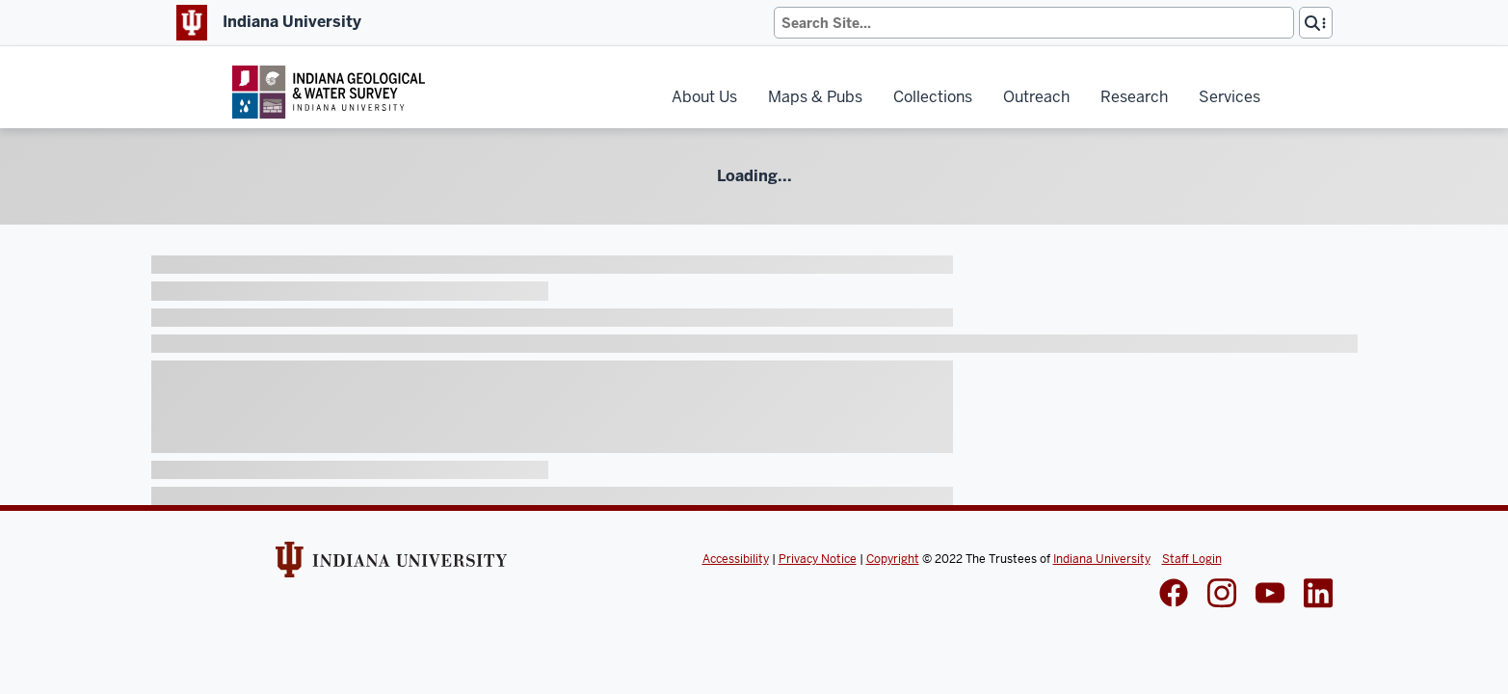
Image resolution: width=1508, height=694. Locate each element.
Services (1229, 97)
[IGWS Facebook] (1173, 594)
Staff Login (1192, 559)
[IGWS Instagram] (1221, 595)
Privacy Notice (818, 559)
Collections (932, 97)
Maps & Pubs (815, 97)
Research (1134, 97)
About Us (704, 97)
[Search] (1034, 23)
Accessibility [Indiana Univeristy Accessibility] (735, 559)
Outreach (1036, 97)
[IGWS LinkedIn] (1270, 594)
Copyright (892, 559)
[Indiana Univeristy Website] (391, 566)
